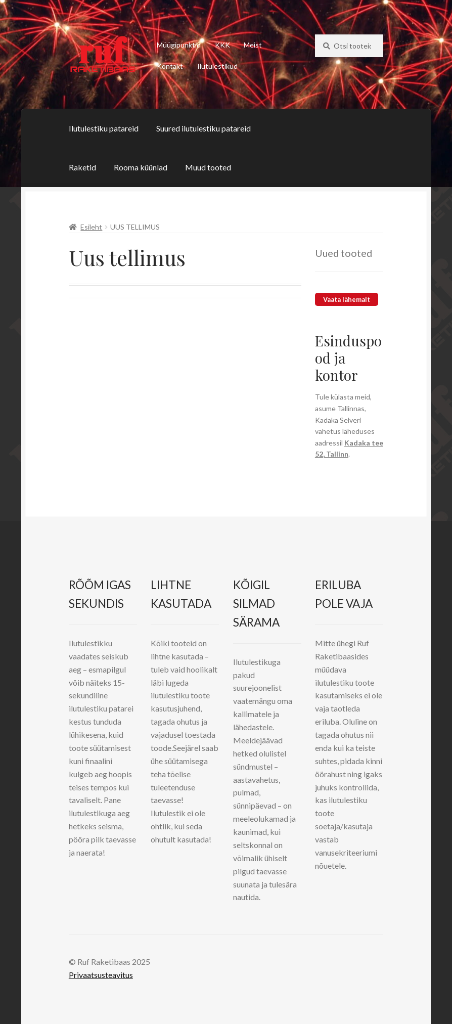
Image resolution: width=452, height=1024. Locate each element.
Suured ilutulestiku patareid (203, 128)
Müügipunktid (179, 44)
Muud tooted (208, 167)
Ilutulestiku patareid (104, 128)
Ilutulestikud (217, 66)
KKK (222, 44)
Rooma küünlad (140, 167)
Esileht (91, 226)
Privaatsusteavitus (101, 975)
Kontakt (170, 66)
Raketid (82, 167)
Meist (253, 44)
